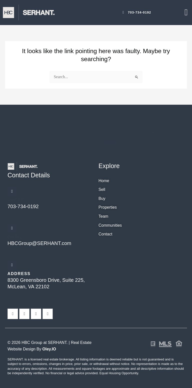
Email (15, 237)
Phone (16, 200)
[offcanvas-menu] (186, 12)
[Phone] (12, 191)
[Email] (12, 228)
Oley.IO (49, 349)
